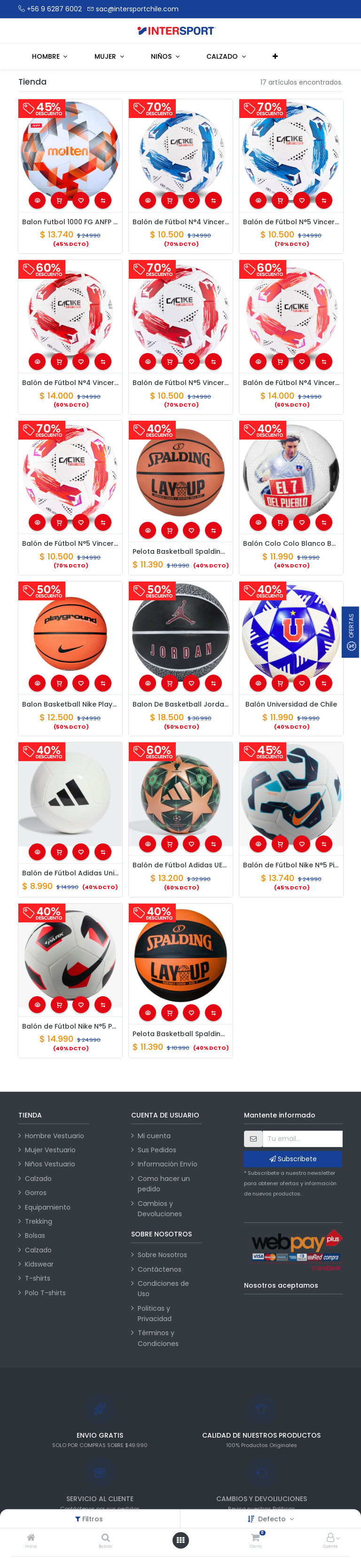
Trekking (38, 1221)
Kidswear (39, 1264)
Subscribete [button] (293, 1159)
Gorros (36, 1192)
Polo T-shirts (45, 1293)
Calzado (38, 1178)
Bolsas (35, 1235)
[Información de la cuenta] (330, 1538)
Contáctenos (159, 1269)
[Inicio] (31, 1538)
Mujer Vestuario (50, 1150)
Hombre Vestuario (54, 1136)
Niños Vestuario (50, 1164)
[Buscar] (106, 1538)
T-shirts (37, 1278)
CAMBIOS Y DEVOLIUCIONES (261, 1498)
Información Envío (167, 1164)
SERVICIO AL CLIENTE (99, 1498)
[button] (275, 56)
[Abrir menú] (180, 1540)
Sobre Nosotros (162, 1254)
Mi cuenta (154, 1136)
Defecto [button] (273, 1519)
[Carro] (255, 1538)
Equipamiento (48, 1207)
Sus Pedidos (157, 1150)
